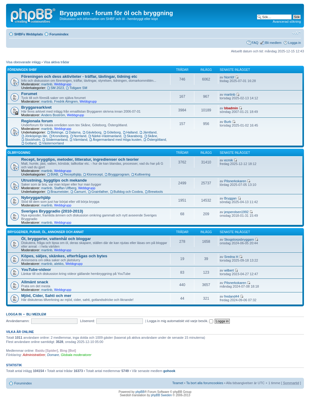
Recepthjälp (72, 174)
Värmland (80, 139)
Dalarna (75, 132)
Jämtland (150, 132)
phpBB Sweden (161, 395)
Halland (131, 132)
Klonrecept (95, 174)
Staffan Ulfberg (65, 188)
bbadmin (231, 108)
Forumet (29, 93)
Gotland (31, 143)
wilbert (229, 270)
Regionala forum (37, 121)
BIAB (54, 174)
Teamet (177, 383)
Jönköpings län (36, 136)
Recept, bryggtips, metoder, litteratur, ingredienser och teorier (80, 159)
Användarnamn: (18, 321)
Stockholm (32, 139)
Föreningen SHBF (22, 69)
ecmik (228, 160)
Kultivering (142, 174)
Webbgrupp (62, 84)
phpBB (139, 392)
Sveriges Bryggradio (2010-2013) (52, 211)
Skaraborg (134, 136)
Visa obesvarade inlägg (23, 62)
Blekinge (57, 132)
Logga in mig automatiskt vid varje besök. (180, 321)
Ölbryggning (19, 152)
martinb (46, 84)
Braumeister (59, 191)
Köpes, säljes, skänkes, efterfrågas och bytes (64, 256)
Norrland (80, 136)
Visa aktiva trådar (56, 62)
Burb (227, 122)
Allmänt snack (34, 282)
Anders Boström (53, 115)
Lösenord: (87, 321)
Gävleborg (93, 132)
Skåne (152, 136)
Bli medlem (273, 42)
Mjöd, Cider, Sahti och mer (46, 295)
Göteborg (114, 132)
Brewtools (155, 191)
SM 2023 (57, 88)
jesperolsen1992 (236, 212)
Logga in (294, 42)
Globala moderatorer (76, 355)
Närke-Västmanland (106, 136)
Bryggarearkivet (36, 107)
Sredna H (231, 257)
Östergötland (156, 139)
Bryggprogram (118, 174)
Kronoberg (60, 136)
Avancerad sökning (287, 21)
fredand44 (231, 296)
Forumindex (59, 34)
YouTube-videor (36, 269)
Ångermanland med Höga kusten (117, 139)
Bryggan (230, 198)
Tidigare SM (78, 88)
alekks (59, 263)
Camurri (80, 191)
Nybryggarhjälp (36, 197)
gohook (169, 371)
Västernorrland (53, 143)
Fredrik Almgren (66, 101)
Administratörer (34, 355)
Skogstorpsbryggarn (239, 239)
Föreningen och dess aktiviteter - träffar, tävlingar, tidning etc (79, 76)
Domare (53, 355)
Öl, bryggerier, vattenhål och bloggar (56, 238)
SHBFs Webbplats (28, 34)
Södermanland (57, 139)
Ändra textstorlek (296, 33)
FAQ (255, 42)
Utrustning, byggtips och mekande (54, 180)
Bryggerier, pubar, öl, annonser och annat (46, 232)
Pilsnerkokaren (235, 181)
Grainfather (99, 191)
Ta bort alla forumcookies (204, 383)
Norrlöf (229, 77)
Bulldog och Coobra (128, 191)
